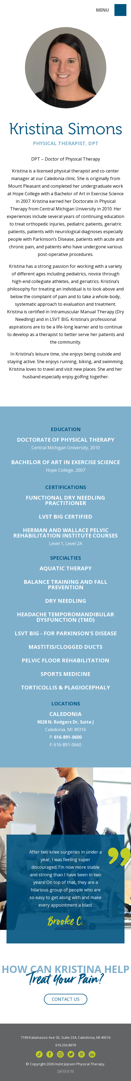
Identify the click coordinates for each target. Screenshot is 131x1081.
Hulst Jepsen (28, 10)
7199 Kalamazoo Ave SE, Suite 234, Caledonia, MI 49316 (65, 1037)
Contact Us (65, 999)
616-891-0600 (68, 737)
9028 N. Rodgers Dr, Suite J (65, 722)
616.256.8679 (65, 1045)
